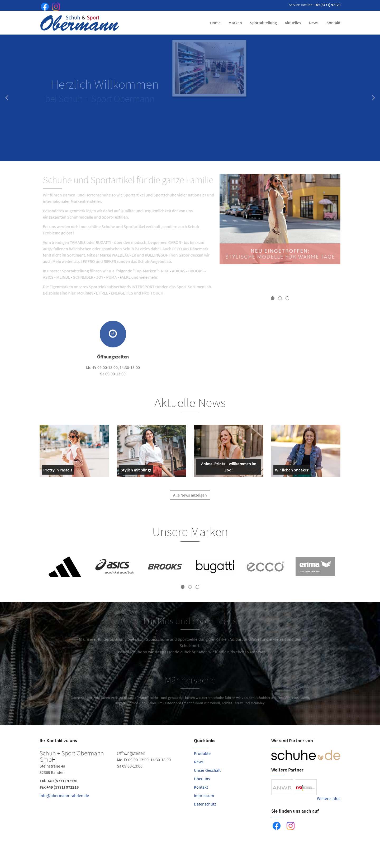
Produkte (202, 753)
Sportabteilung (263, 22)
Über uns (202, 778)
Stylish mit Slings (136, 471)
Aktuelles (293, 22)
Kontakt (333, 22)
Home (215, 22)
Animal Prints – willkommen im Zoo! (227, 468)
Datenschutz (205, 804)
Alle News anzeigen (190, 499)
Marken (235, 22)
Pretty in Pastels (57, 471)
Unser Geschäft (207, 770)
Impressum (204, 795)
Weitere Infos (328, 798)
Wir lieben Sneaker (291, 471)
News (314, 22)
